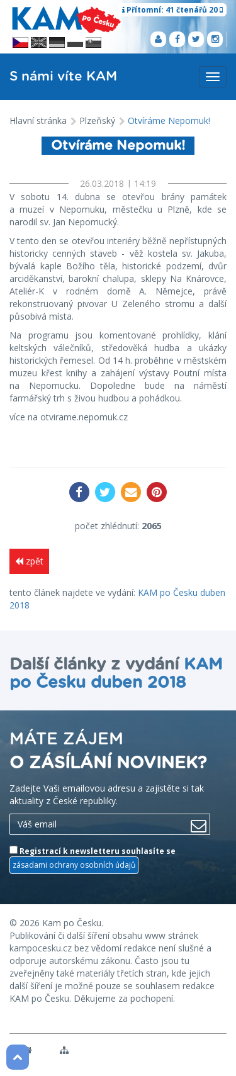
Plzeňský (97, 120)
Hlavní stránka (38, 120)
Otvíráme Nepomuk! (169, 120)
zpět (29, 561)
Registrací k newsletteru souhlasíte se (92, 859)
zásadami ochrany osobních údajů (74, 865)
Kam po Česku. (72, 923)
